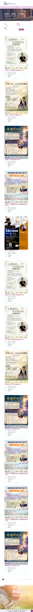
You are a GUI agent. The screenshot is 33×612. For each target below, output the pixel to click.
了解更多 (16, 78)
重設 (22, 29)
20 (26, 579)
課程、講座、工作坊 (15, 16)
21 (28, 579)
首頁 (9, 16)
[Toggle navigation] (16, 7)
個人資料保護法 (15, 611)
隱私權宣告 (10, 611)
